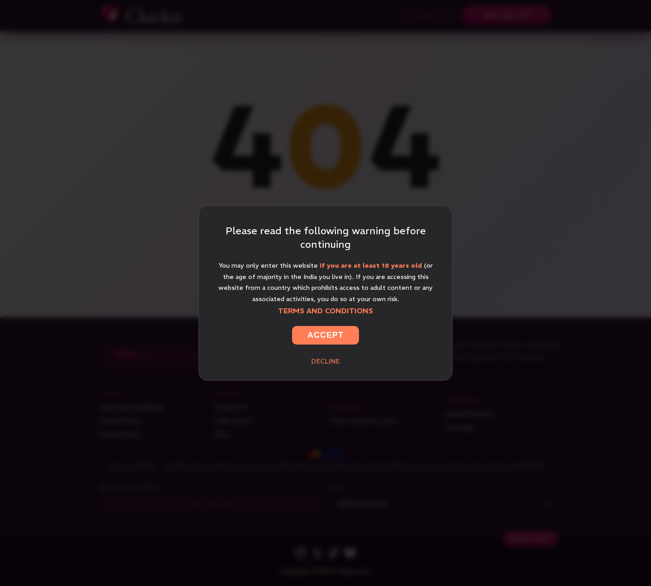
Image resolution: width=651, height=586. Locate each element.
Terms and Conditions (325, 310)
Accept (325, 335)
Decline (325, 361)
